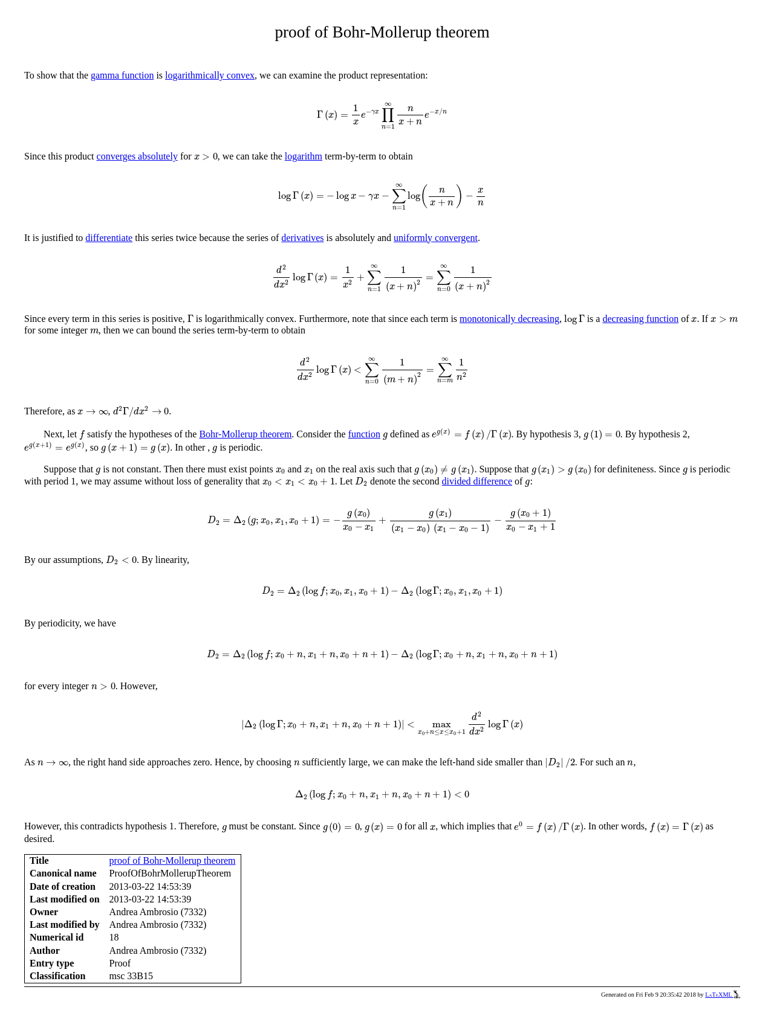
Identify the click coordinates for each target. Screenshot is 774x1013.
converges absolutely (137, 156)
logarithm (303, 156)
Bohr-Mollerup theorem (245, 434)
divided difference (477, 481)
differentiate (108, 238)
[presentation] (382, 116)
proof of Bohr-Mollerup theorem (172, 860)
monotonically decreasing (509, 319)
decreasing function (640, 319)
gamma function (122, 75)
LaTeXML (722, 994)
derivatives (302, 238)
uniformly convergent (436, 238)
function (364, 434)
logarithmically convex (210, 75)
